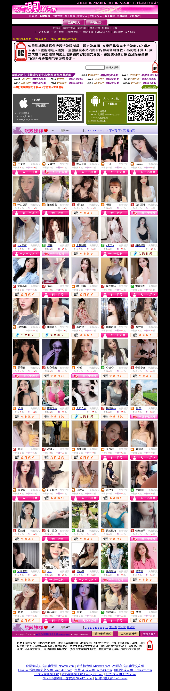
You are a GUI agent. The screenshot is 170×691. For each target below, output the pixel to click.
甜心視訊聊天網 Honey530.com (82, 674)
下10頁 (122, 130)
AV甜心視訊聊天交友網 (128, 666)
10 (106, 130)
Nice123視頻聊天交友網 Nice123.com (68, 678)
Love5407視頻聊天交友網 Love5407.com (45, 670)
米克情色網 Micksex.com (93, 666)
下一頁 (113, 130)
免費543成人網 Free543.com (93, 670)
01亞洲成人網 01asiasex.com (133, 670)
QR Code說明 (149, 87)
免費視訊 (35, 164)
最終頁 (131, 130)
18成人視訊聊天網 (46, 674)
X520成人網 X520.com (120, 674)
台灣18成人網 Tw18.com (111, 678)
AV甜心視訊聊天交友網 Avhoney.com (53, 634)
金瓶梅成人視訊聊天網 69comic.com (50, 666)
